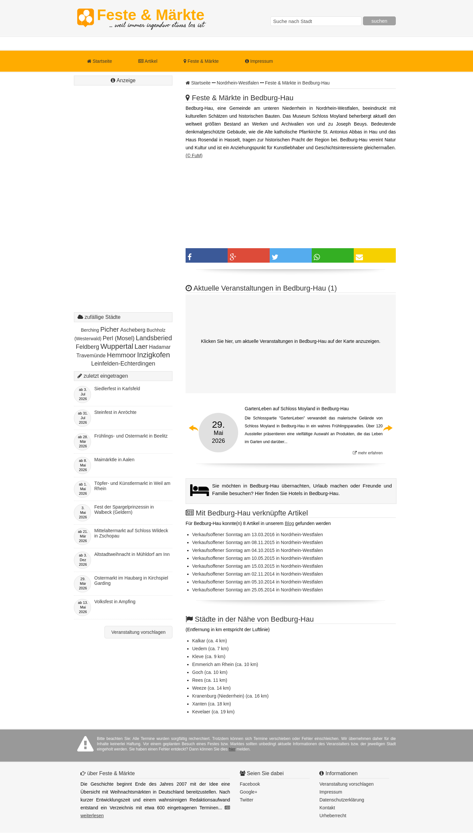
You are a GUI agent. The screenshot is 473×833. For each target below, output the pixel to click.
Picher (109, 329)
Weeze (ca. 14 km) (211, 688)
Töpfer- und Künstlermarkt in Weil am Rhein (132, 486)
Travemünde (90, 355)
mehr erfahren (368, 453)
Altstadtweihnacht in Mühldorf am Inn (132, 554)
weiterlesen (92, 815)
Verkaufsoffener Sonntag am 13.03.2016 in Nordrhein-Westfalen (257, 534)
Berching (90, 330)
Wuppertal (117, 346)
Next (388, 428)
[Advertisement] (123, 205)
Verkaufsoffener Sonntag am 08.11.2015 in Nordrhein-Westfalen (257, 542)
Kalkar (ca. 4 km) (209, 640)
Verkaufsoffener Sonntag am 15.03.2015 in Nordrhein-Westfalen (257, 566)
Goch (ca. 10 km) (209, 672)
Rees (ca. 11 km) (209, 680)
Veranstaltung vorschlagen (138, 632)
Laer (140, 346)
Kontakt (327, 807)
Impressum (259, 61)
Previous (194, 428)
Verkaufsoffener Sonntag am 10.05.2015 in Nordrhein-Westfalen (257, 558)
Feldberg (87, 347)
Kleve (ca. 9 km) (208, 656)
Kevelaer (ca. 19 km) (213, 711)
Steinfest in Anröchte (115, 412)
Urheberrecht (332, 815)
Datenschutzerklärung (341, 799)
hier (232, 749)
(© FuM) (194, 155)
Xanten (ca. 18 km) (211, 703)
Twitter (246, 799)
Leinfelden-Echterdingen (123, 363)
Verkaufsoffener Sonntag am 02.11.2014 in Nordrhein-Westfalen (257, 574)
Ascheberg (133, 330)
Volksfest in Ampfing (114, 601)
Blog (289, 523)
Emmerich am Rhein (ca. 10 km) (225, 664)
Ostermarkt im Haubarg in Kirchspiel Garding (131, 580)
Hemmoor (121, 355)
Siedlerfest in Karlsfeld (117, 388)
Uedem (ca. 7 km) (210, 648)
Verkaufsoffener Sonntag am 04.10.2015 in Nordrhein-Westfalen (257, 550)
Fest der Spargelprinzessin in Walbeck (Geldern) (124, 509)
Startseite (99, 61)
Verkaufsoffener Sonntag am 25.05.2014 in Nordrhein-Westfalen (257, 589)
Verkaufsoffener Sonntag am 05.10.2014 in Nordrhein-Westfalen (257, 581)
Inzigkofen (153, 355)
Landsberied (154, 338)
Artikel (147, 61)
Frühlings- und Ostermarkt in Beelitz (131, 436)
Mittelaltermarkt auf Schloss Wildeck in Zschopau (131, 533)
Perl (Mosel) (119, 338)
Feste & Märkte (150, 18)
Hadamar (159, 347)
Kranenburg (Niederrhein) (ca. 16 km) (230, 696)
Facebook (250, 784)
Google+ (248, 792)
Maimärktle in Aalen (114, 459)
